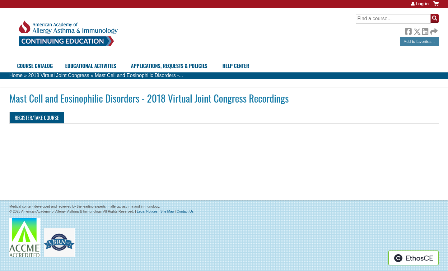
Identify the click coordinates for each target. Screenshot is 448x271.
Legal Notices (147, 211)
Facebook (408, 30)
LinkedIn (425, 30)
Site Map (167, 211)
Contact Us (185, 211)
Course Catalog (35, 66)
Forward (433, 30)
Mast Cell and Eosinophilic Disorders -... (139, 75)
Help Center (235, 66)
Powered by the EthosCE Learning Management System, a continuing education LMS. (413, 257)
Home (16, 75)
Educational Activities (90, 66)
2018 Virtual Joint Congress (58, 75)
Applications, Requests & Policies (169, 66)
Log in (422, 4)
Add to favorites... (419, 41)
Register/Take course (37, 118)
